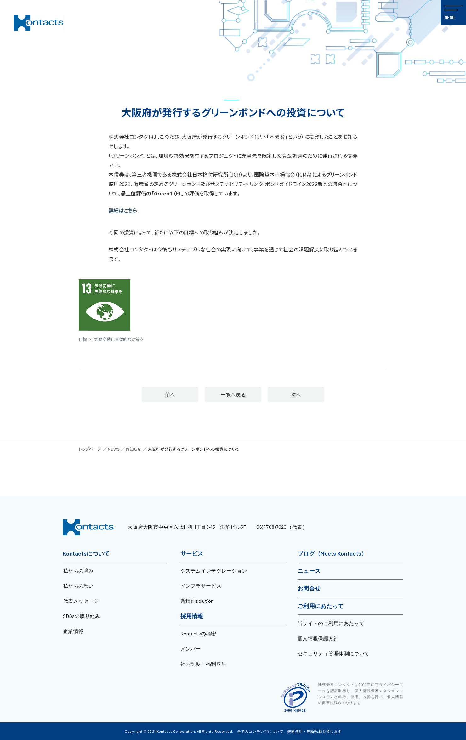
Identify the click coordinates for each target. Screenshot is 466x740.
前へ (161, 394)
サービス (191, 553)
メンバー (190, 649)
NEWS (114, 449)
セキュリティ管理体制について (333, 653)
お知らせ (133, 449)
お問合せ (309, 588)
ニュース (309, 570)
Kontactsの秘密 (198, 633)
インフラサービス (200, 586)
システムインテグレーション (213, 570)
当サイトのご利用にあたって (331, 623)
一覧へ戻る (232, 394)
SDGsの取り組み (81, 616)
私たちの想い (78, 586)
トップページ (90, 449)
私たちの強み (78, 570)
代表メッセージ (81, 601)
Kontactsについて (86, 553)
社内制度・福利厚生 (203, 664)
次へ (305, 394)
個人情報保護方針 (318, 638)
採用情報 (191, 616)
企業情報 (73, 631)
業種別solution (197, 601)
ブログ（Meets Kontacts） (332, 553)
